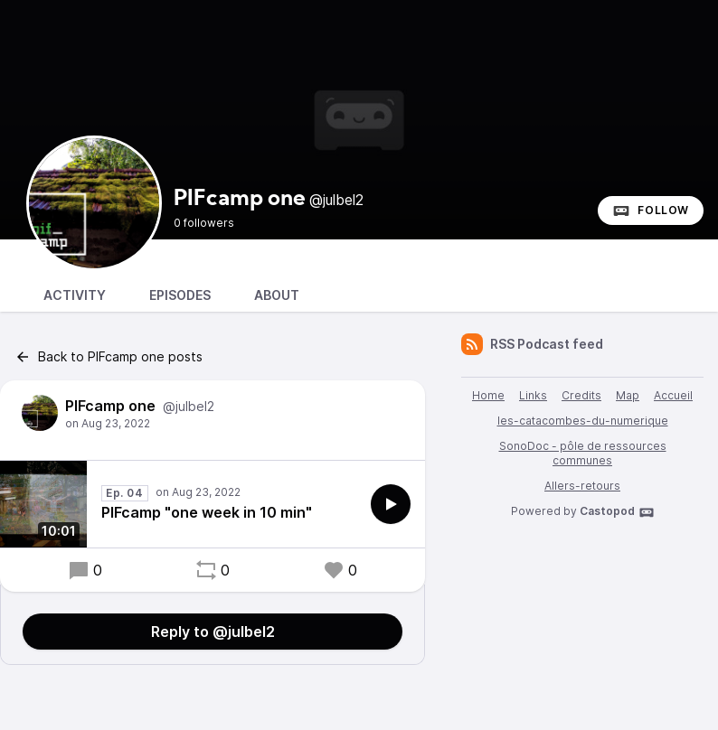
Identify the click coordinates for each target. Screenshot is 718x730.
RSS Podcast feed (532, 344)
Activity (74, 295)
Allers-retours (582, 485)
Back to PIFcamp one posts (108, 357)
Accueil (673, 395)
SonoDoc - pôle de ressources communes (582, 453)
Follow (650, 210)
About (276, 295)
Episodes (180, 295)
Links (533, 395)
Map (627, 395)
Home (488, 395)
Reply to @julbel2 (213, 631)
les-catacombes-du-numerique (582, 420)
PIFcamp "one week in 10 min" (206, 512)
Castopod (617, 512)
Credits (581, 395)
